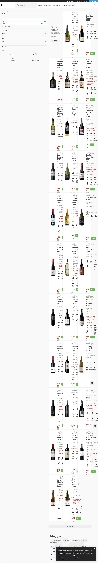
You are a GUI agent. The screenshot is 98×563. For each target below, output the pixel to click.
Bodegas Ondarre (31, 368)
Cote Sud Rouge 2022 (81, 16)
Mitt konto (94, 1)
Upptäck (65, 5)
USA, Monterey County (57, 257)
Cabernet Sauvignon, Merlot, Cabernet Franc (34, 179)
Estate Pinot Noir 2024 (80, 135)
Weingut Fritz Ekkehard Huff (80, 290)
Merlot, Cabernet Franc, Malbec (82, 381)
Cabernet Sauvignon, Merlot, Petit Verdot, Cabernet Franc (58, 301)
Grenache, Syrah (81, 23)
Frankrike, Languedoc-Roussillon (34, 140)
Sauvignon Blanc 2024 (55, 135)
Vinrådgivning (55, 5)
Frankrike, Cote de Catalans (82, 20)
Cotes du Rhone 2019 (56, 56)
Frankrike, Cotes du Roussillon (33, 297)
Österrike (43, 479)
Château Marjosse (56, 206)
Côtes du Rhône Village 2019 (81, 57)
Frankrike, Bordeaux (33, 175)
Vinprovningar (6, 530)
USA (82, 473)
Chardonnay (80, 179)
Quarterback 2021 (56, 330)
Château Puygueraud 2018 (81, 372)
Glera (29, 65)
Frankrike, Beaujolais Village (83, 259)
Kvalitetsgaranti (27, 534)
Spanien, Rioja (32, 375)
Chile (27, 473)
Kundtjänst (79, 1)
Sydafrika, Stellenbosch (56, 140)
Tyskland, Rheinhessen (80, 298)
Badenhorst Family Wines (56, 169)
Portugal (27, 482)
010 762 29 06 (70, 1)
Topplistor (5, 53)
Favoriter (13, 53)
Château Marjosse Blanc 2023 (55, 211)
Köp (61, 47)
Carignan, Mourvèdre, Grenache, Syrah (59, 64)
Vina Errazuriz (80, 132)
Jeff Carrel (29, 132)
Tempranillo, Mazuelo (34, 377)
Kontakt (47, 526)
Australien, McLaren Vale (58, 335)
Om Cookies (26, 545)
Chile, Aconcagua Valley (82, 140)
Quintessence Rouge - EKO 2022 (81, 333)
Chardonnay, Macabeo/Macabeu (58, 27)
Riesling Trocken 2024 (81, 294)
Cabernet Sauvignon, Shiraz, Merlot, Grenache (58, 339)
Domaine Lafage (80, 13)
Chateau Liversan (56, 289)
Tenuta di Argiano (56, 368)
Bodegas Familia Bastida (55, 95)
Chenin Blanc (56, 181)
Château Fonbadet (32, 168)
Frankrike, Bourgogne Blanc (59, 420)
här (74, 555)
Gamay (79, 262)
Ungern (66, 473)
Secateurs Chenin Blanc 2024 (56, 174)
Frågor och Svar (28, 532)
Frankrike (27, 476)
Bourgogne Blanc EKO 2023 (55, 415)
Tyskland (82, 471)
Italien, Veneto (32, 63)
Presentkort (5, 58)
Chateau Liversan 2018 (56, 292)
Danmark (43, 473)
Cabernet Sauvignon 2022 (31, 252)
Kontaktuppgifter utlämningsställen (50, 530)
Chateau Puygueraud (82, 368)
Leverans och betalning (51, 528)
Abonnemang (13, 58)
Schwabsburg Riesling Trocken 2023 (32, 414)
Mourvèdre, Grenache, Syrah (83, 66)
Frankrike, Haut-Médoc (57, 297)
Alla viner (40, 5)
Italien (43, 476)
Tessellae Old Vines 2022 (32, 210)
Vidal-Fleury (79, 52)
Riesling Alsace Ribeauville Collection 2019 (31, 100)
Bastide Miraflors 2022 (33, 292)
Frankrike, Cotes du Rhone (58, 60)
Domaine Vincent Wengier (56, 410)
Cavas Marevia (57, 13)
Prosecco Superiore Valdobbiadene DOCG (33, 58)
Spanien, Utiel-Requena (57, 23)
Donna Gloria (30, 52)
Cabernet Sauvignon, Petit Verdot (34, 261)
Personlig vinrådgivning (30, 536)
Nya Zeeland (27, 479)
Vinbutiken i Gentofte (8, 532)
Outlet (73, 5)
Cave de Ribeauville (32, 94)
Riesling (30, 109)
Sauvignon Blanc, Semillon (57, 143)
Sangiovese (56, 381)
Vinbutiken (5, 526)
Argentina (27, 471)
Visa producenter (74, 483)
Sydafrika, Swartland (58, 179)
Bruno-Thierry (55, 52)
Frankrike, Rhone (82, 104)
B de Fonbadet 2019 (33, 172)
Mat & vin (61, 5)
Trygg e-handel (27, 543)
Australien (43, 471)
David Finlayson (55, 132)
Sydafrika (66, 471)
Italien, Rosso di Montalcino (57, 377)
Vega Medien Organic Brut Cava (56, 18)
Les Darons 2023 (31, 135)
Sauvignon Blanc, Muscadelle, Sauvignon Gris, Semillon (57, 220)
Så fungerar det (27, 530)
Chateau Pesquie (80, 95)
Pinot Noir (80, 143)
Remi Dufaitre (81, 249)
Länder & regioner (47, 5)
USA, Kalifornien (81, 213)
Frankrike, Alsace (33, 107)
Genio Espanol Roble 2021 (57, 98)
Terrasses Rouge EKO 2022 (80, 99)
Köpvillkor (26, 541)
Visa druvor (74, 477)
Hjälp (86, 1)
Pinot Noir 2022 (31, 330)
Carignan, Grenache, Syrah (34, 143)
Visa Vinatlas (24, 34)
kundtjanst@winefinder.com (27, 516)
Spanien (43, 482)
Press (25, 538)
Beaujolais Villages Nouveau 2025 (82, 254)
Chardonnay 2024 (81, 172)
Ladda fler (54, 453)
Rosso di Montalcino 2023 (55, 372)
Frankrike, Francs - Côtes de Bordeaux (82, 377)
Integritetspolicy (28, 528)
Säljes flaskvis (7, 25)
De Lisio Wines (55, 327)
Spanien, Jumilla (57, 102)
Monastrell (55, 104)
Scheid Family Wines (81, 206)
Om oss (69, 5)
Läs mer (84, 321)
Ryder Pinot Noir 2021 (80, 210)
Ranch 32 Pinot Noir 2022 (55, 252)
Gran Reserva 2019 (32, 371)
